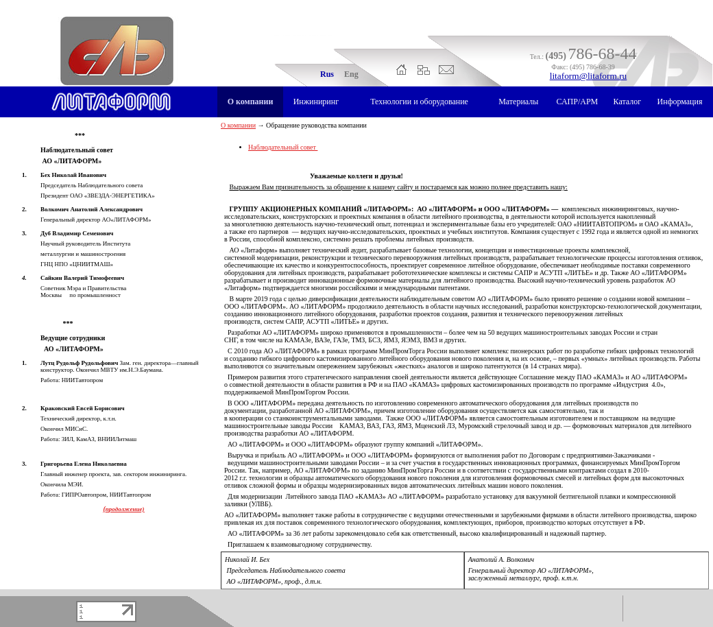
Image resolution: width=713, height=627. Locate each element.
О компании (251, 101)
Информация (680, 101)
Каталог (628, 101)
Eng (351, 74)
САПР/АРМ (577, 101)
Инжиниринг (316, 101)
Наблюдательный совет (282, 147)
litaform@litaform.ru (588, 76)
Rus (327, 74)
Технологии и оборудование (419, 101)
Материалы (518, 101)
